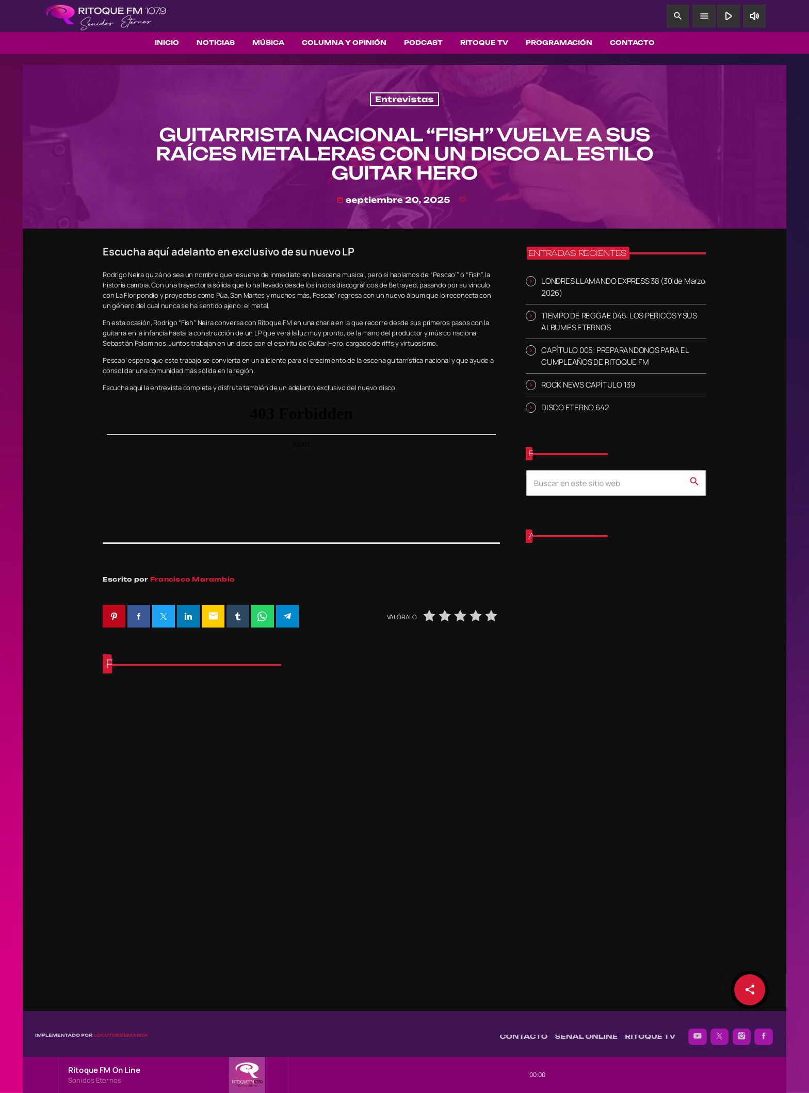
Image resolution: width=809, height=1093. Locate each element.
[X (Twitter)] (719, 1031)
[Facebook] (763, 1031)
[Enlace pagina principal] (105, 16)
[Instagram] (742, 1031)
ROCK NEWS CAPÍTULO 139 (588, 384)
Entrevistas (404, 99)
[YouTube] (697, 1031)
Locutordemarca (120, 1030)
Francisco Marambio (192, 579)
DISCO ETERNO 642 (575, 407)
